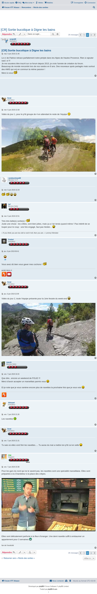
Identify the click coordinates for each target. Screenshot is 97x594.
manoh (9, 362)
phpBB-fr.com (52, 589)
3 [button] (91, 34)
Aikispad (11, 403)
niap (9, 455)
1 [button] (84, 34)
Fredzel (11, 239)
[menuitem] (18, 3)
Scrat (9, 98)
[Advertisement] (48, 18)
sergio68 (13, 39)
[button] (80, 35)
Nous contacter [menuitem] (57, 581)
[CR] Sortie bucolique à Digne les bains (28, 29)
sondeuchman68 (14, 178)
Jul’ (9, 204)
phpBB (41, 586)
